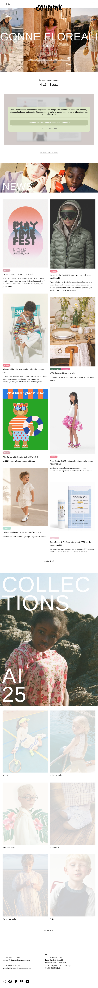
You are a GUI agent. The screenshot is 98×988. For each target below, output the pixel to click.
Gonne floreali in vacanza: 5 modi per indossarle (49, 59)
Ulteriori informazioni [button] (49, 129)
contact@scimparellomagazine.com (16, 960)
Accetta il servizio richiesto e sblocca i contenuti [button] (49, 123)
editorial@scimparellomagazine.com (17, 968)
